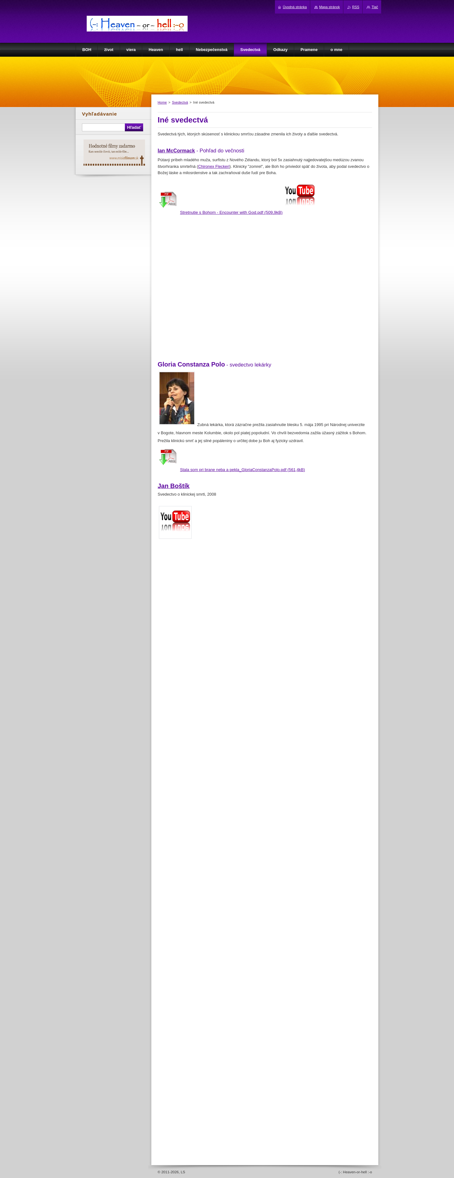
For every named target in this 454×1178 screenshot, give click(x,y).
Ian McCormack (176, 150)
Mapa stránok (329, 7)
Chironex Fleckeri (214, 166)
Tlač (374, 7)
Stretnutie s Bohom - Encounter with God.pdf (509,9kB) (231, 212)
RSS (355, 7)
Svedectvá (180, 102)
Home (162, 102)
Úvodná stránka (295, 7)
